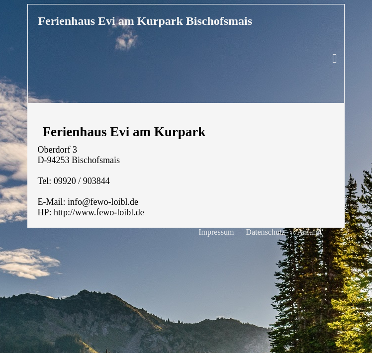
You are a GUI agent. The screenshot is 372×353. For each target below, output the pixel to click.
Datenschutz (265, 232)
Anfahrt (309, 232)
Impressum (216, 232)
